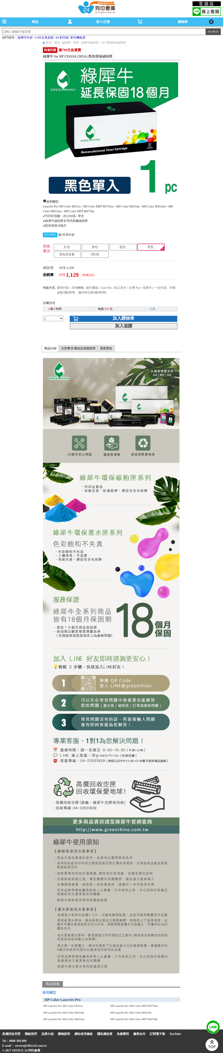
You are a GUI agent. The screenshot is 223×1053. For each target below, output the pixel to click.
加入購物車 (123, 318)
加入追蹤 (123, 325)
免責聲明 (123, 1034)
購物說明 (64, 1034)
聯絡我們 (31, 1034)
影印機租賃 (78, 37)
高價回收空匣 (11, 1034)
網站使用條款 (83, 1034)
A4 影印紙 (62, 37)
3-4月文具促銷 (44, 37)
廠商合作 (139, 1034)
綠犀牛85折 (25, 37)
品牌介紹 (47, 1034)
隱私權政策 (104, 1034)
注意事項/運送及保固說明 (78, 348)
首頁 (48, 42)
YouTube (175, 1034)
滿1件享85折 (66, 234)
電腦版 (207, 3)
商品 (35, 22)
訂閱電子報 (157, 1034)
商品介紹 (50, 348)
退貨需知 (106, 348)
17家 (152, 309)
